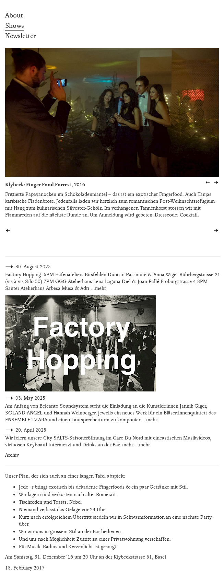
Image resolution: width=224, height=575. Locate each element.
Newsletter (20, 36)
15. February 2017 (25, 568)
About (14, 15)
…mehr (98, 288)
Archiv (12, 455)
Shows (14, 26)
